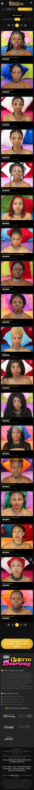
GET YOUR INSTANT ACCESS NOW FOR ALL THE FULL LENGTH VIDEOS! (17, 643)
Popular (23, 19)
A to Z (29, 19)
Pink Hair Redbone (7, 583)
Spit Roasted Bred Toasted (10, 386)
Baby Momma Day (8, 550)
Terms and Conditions (24, 766)
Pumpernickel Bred (8, 90)
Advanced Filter (8, 19)
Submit (4, 353)
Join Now (25, 9)
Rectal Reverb (6, 156)
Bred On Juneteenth (8, 485)
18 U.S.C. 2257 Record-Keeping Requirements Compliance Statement (17, 761)
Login (9, 9)
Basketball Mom (7, 419)
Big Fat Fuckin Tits (7, 287)
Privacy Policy (7, 768)
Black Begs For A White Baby (11, 518)
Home (4, 766)
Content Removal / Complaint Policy (19, 769)
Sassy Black (5, 452)
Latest (17, 19)
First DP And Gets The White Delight (13, 254)
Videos (9, 766)
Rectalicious (6, 123)
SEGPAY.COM (14, 775)
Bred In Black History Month (10, 57)
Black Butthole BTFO (8, 616)
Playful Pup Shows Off (9, 189)
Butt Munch (5, 222)
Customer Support (19, 768)
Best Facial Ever (7, 320)
